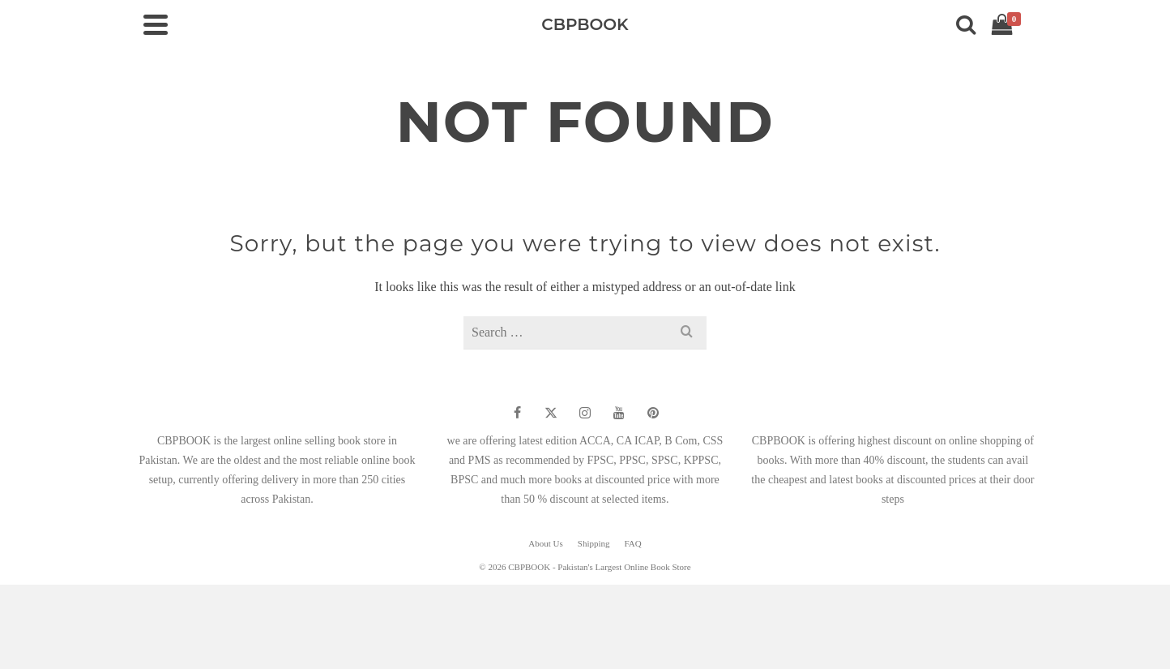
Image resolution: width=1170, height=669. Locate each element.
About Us (545, 543)
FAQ (633, 543)
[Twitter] (551, 412)
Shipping (594, 543)
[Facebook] (517, 412)
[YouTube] (619, 412)
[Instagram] (585, 412)
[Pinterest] (653, 412)
